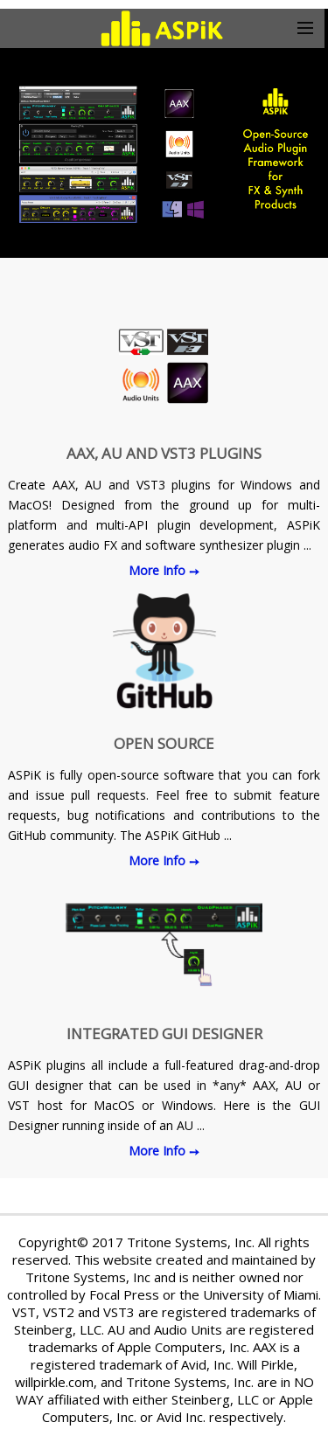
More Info (159, 570)
